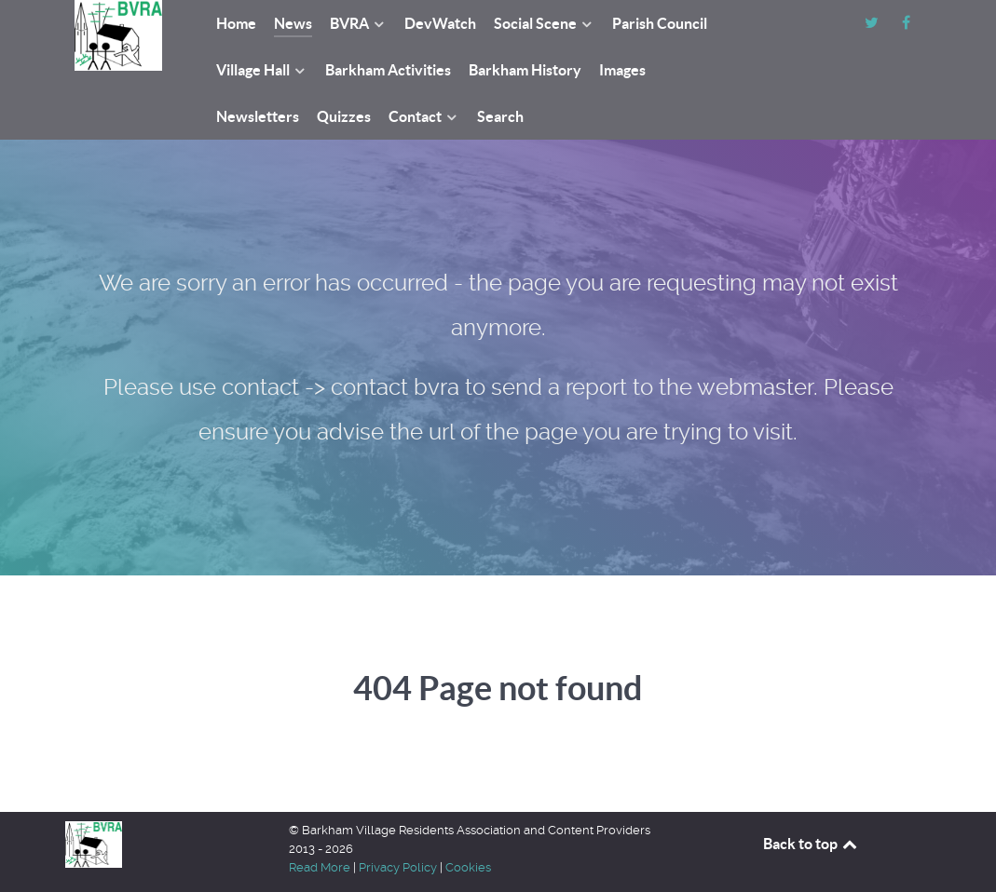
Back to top (811, 843)
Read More (319, 867)
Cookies (468, 867)
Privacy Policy (398, 867)
